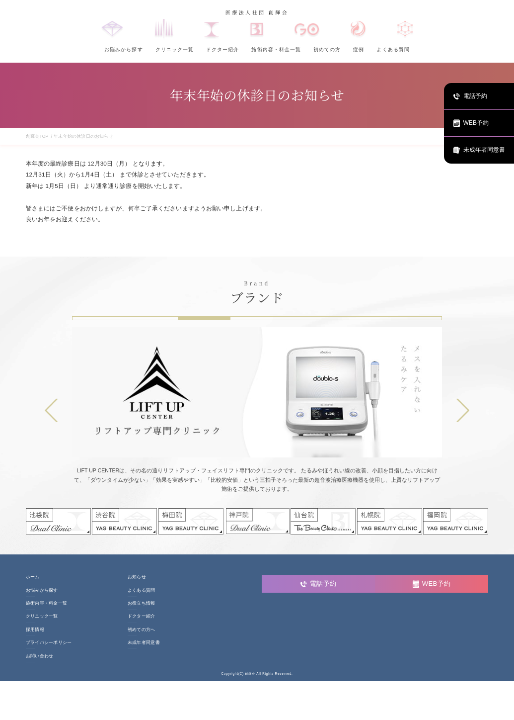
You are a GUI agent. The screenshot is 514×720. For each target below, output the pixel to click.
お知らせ (137, 577)
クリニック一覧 (174, 49)
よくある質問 (392, 49)
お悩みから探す (123, 49)
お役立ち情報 (141, 603)
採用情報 (35, 630)
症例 (358, 49)
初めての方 (327, 49)
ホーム (33, 577)
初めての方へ (141, 630)
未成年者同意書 (144, 642)
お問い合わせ (40, 656)
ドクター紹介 (222, 49)
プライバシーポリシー (49, 642)
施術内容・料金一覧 (275, 49)
